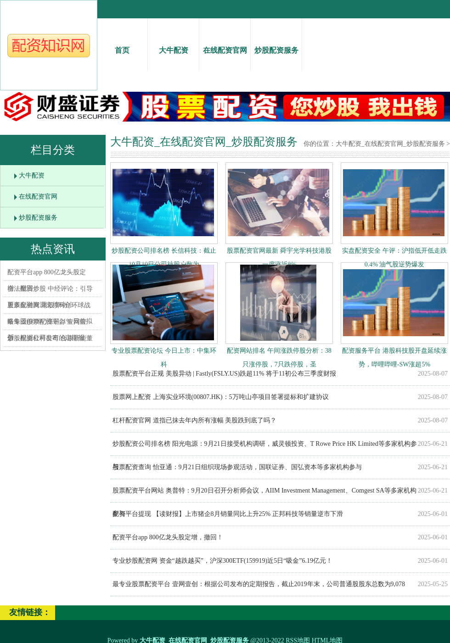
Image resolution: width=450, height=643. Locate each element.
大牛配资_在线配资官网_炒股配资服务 (390, 143)
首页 (121, 42)
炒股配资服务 (276, 42)
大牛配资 (173, 42)
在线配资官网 (224, 42)
